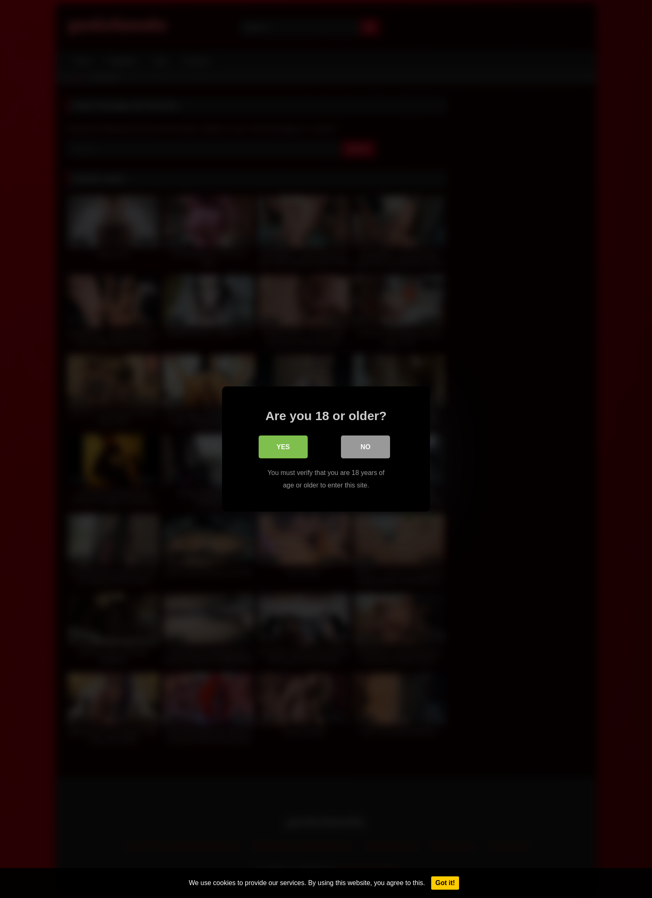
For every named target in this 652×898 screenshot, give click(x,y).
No (365, 446)
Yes (283, 446)
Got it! (445, 882)
